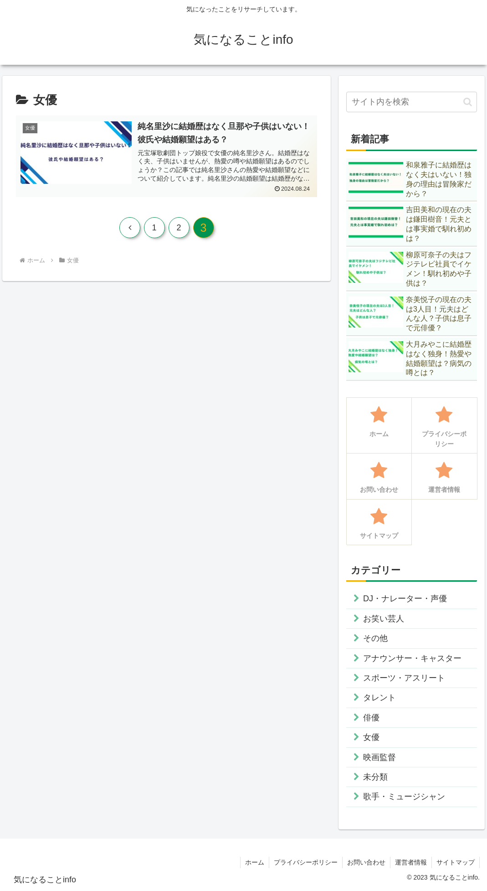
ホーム (254, 862)
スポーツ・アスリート (404, 678)
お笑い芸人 (383, 618)
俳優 (371, 717)
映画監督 (379, 757)
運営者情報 (411, 862)
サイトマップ (455, 862)
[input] (411, 102)
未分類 (375, 777)
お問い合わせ (366, 862)
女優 (371, 737)
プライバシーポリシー (306, 862)
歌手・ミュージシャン (404, 796)
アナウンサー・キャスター (412, 658)
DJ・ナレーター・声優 (405, 598)
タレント (379, 697)
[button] (468, 102)
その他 (375, 638)
